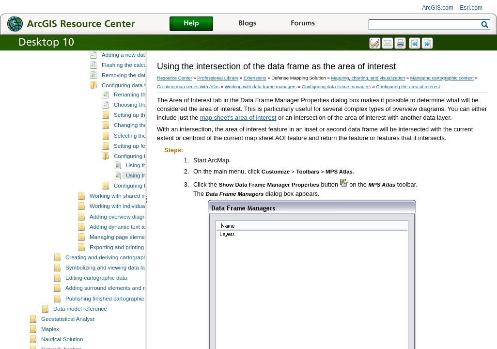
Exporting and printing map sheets (132, 291)
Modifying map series (116, 59)
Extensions (255, 77)
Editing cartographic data (96, 322)
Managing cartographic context (442, 77)
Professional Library (217, 77)
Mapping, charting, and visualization (368, 77)
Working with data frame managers (133, 79)
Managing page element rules (126, 281)
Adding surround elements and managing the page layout (136, 332)
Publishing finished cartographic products (116, 343)
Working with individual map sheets (133, 250)
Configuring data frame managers (143, 129)
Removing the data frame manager (145, 119)
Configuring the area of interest (408, 86)
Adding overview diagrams (122, 261)
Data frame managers (128, 88)
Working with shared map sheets (130, 240)
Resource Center (174, 77)
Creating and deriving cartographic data (114, 301)
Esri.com (471, 7)
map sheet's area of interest (238, 117)
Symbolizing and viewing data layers (110, 312)
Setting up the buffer (139, 159)
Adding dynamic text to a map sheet (134, 271)
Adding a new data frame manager (144, 99)
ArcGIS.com (437, 7)
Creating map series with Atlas (188, 86)
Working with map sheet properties (132, 69)
